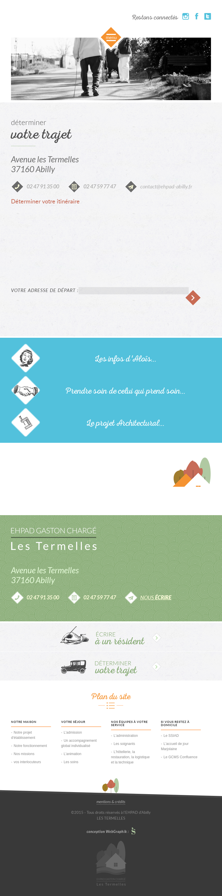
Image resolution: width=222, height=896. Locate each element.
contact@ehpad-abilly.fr (166, 187)
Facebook (196, 16)
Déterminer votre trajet (111, 666)
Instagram (185, 16)
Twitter (207, 16)
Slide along (111, 38)
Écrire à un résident (111, 637)
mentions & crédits (111, 802)
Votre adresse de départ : (45, 290)
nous (155, 598)
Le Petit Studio (133, 830)
